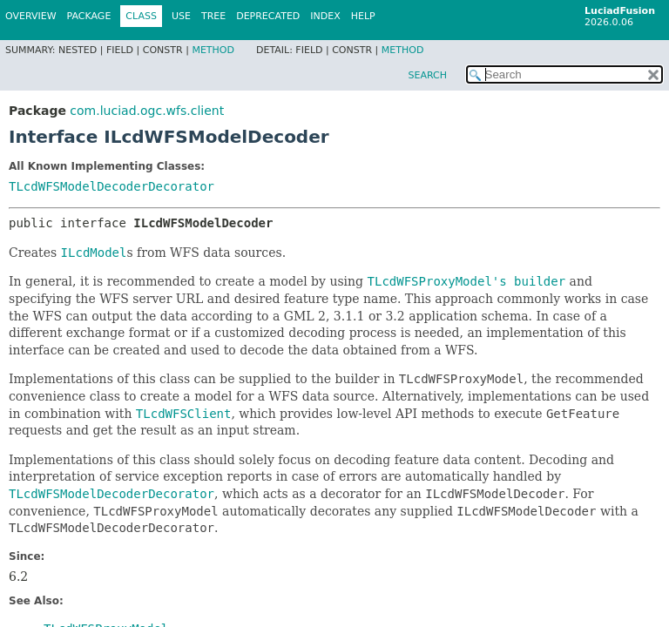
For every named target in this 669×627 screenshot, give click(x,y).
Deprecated (268, 16)
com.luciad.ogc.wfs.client (147, 111)
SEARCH (427, 75)
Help (363, 16)
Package (89, 16)
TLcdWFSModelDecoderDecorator (111, 186)
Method (213, 50)
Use (181, 16)
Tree (213, 16)
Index (325, 16)
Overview (31, 16)
